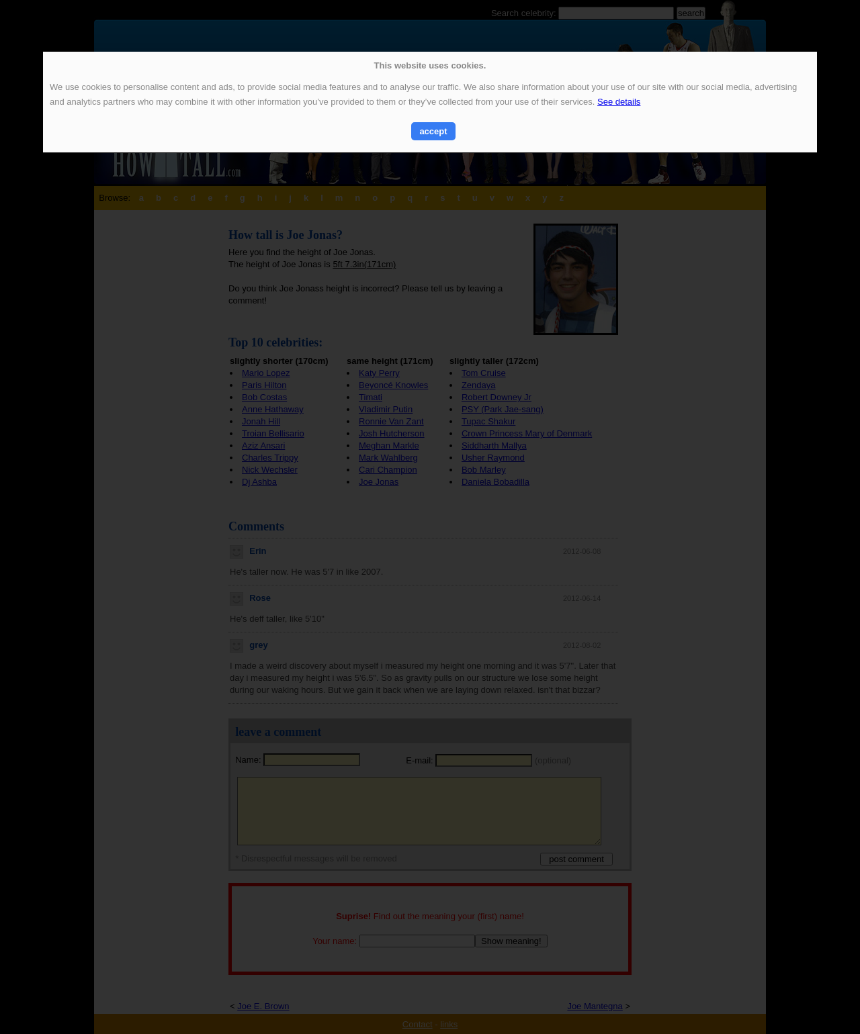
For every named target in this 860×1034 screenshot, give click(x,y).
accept (433, 131)
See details (618, 102)
